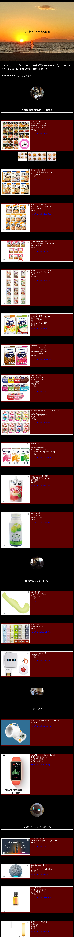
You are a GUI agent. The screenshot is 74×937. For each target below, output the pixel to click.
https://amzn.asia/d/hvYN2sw (41, 214)
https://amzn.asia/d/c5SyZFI (40, 523)
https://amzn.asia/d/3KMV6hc (41, 660)
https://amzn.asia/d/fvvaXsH (40, 422)
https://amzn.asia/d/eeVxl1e (40, 486)
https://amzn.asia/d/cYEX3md (41, 897)
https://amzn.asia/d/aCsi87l (40, 251)
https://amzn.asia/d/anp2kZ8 (40, 875)
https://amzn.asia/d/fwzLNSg (40, 329)
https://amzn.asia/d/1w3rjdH (40, 846)
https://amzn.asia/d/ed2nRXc (41, 632)
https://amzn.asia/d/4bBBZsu (41, 602)
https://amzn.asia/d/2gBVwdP (41, 457)
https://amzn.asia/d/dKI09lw (40, 931)
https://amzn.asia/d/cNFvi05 (40, 133)
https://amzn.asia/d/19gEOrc (40, 391)
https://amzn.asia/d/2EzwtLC (40, 280)
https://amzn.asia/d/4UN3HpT (41, 765)
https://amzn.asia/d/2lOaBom (41, 726)
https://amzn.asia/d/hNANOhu (41, 359)
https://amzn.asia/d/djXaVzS (40, 180)
